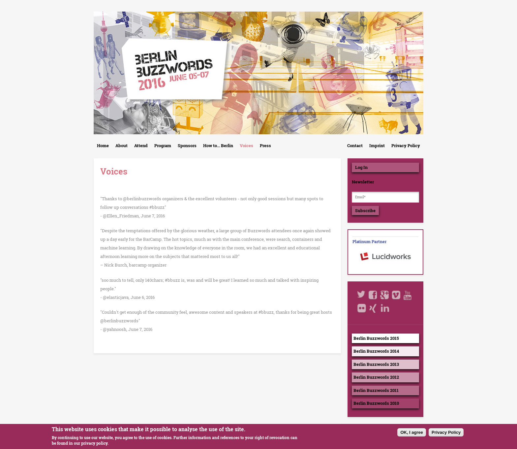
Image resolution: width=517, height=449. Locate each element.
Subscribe (365, 210)
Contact (355, 145)
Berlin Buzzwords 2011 (376, 390)
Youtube (408, 295)
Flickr (362, 308)
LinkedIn (385, 308)
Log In (361, 167)
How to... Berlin (218, 145)
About (121, 145)
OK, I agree (411, 434)
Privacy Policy (405, 145)
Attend (141, 145)
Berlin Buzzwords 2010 (376, 403)
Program (162, 145)
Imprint (377, 145)
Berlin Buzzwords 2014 (376, 351)
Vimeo (396, 295)
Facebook (373, 295)
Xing (373, 308)
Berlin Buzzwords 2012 (376, 377)
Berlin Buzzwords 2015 (376, 338)
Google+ (385, 295)
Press (265, 145)
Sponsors (187, 145)
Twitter (362, 295)
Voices (246, 145)
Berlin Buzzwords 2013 (376, 364)
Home (103, 145)
